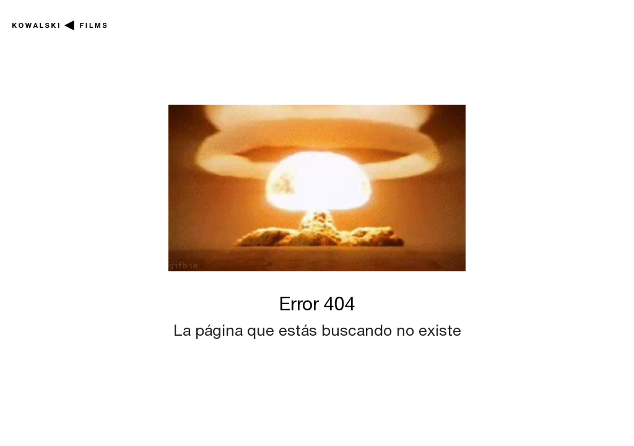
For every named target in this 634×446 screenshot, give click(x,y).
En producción (168, 28)
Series (379, 21)
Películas (284, 21)
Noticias (467, 21)
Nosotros (568, 21)
